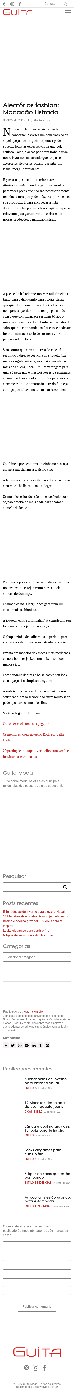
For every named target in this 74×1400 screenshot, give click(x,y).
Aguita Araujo (33, 1011)
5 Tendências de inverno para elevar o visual (34, 912)
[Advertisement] (37, 56)
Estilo (29, 1088)
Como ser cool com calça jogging (26, 724)
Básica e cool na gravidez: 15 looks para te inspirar (47, 1128)
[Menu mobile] (68, 12)
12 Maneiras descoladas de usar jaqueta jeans (35, 916)
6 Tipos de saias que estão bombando (29, 935)
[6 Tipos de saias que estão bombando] (12, 1178)
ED (56, 1386)
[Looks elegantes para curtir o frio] (12, 1154)
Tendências (43, 1182)
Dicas (29, 1111)
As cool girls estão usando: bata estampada (48, 1199)
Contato (50, 4)
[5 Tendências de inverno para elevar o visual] (12, 1083)
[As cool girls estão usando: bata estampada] (12, 1202)
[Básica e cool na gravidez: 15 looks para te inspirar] (12, 1131)
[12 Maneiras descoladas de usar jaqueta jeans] (12, 1107)
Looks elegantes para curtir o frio (26, 930)
